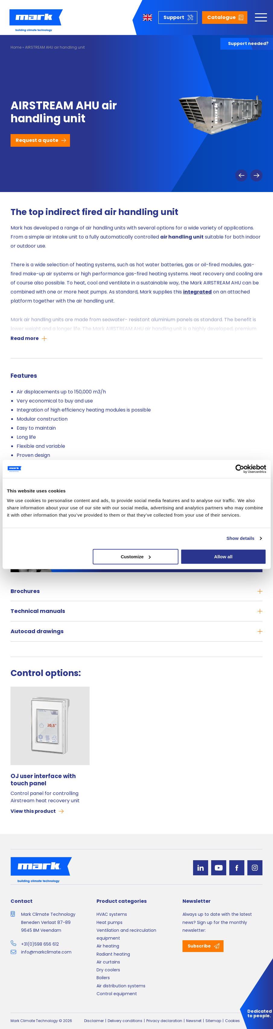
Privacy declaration (164, 1020)
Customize (136, 556)
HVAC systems (112, 914)
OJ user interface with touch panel (43, 780)
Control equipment (117, 994)
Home (16, 47)
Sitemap (213, 1020)
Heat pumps (109, 922)
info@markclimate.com (46, 952)
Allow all (223, 556)
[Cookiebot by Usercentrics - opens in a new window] (239, 468)
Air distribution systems (121, 986)
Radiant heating (113, 954)
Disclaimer (94, 1020)
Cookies (232, 1020)
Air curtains (108, 962)
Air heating (108, 946)
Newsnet (194, 1020)
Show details (241, 538)
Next (256, 175)
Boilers (103, 978)
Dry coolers (108, 970)
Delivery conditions (125, 1020)
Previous (241, 175)
